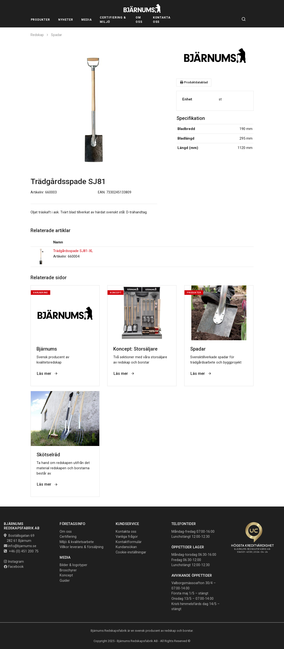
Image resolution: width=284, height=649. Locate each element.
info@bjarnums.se (22, 546)
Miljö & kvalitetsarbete (77, 542)
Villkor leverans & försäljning (81, 547)
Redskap (37, 35)
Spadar (56, 35)
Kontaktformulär (129, 542)
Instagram (14, 562)
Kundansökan (126, 547)
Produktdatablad (194, 82)
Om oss (66, 532)
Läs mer (47, 373)
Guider (65, 581)
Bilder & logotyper (73, 565)
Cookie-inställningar (131, 552)
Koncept (66, 575)
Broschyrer (68, 570)
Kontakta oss (126, 532)
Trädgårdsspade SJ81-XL (73, 251)
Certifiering (68, 537)
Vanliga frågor (127, 537)
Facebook (14, 567)
